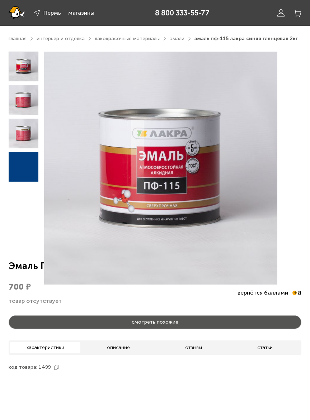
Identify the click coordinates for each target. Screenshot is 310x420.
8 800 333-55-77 (182, 13)
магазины (81, 12)
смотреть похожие (155, 322)
